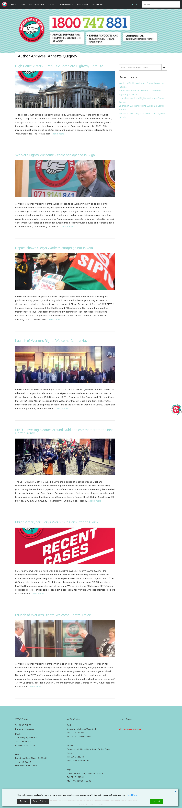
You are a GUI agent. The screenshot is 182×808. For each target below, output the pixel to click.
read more (58, 133)
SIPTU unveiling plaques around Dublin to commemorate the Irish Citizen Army (64, 431)
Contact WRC (98, 4)
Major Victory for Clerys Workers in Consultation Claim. (57, 522)
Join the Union (82, 4)
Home (13, 4)
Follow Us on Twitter (128, 725)
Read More (132, 795)
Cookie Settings (40, 801)
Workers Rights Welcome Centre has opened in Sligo (55, 155)
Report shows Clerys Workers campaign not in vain (54, 248)
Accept (156, 801)
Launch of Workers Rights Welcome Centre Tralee (53, 615)
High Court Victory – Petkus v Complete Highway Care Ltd (59, 66)
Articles (51, 4)
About (22, 4)
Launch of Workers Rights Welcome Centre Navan (53, 341)
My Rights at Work (36, 4)
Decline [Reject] (23, 801)
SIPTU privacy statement (130, 729)
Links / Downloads (65, 4)
